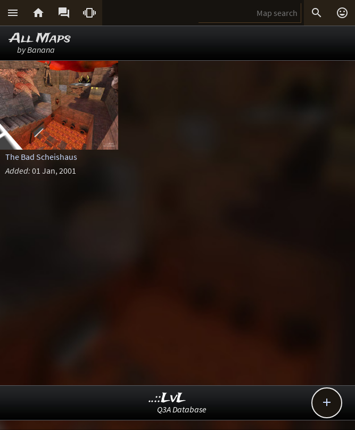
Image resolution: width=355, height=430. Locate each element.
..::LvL (167, 398)
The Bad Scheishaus (41, 156)
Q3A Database (182, 409)
